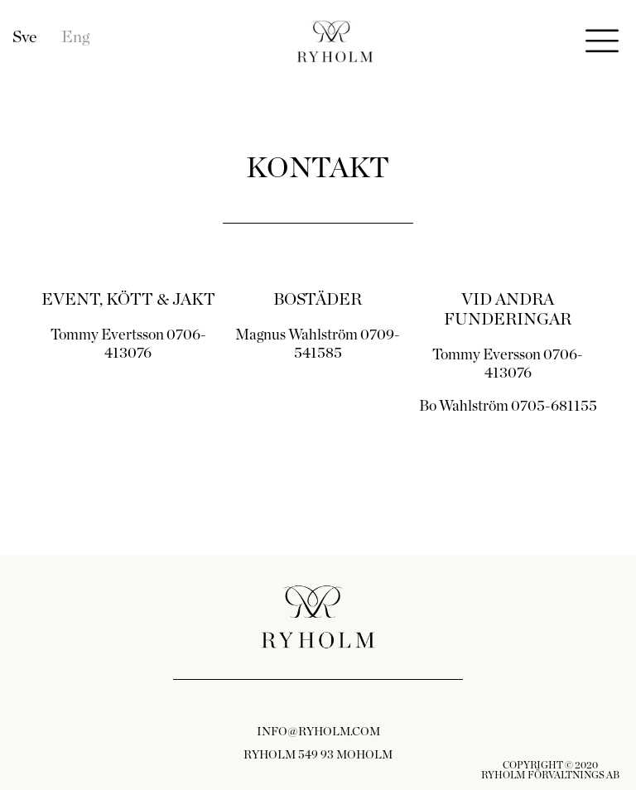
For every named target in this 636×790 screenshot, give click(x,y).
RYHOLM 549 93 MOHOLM (318, 755)
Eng (75, 37)
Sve (24, 37)
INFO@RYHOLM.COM (318, 732)
